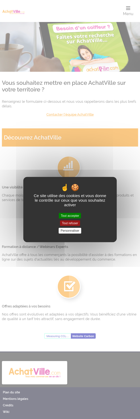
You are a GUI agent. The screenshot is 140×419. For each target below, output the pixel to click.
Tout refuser (70, 223)
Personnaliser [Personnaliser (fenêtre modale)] (70, 230)
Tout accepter (70, 215)
